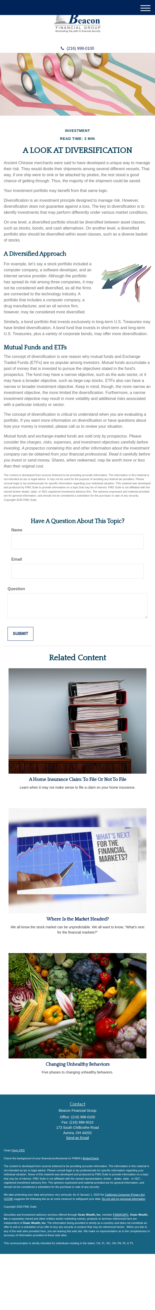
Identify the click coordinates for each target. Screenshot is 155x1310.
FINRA (117, 1214)
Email (16, 559)
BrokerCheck (91, 1158)
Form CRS (18, 1150)
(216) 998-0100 (77, 48)
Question (16, 589)
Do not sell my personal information (123, 1198)
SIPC (125, 1214)
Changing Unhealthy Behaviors (78, 1064)
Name (16, 530)
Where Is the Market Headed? (77, 919)
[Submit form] (20, 634)
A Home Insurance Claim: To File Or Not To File (77, 779)
